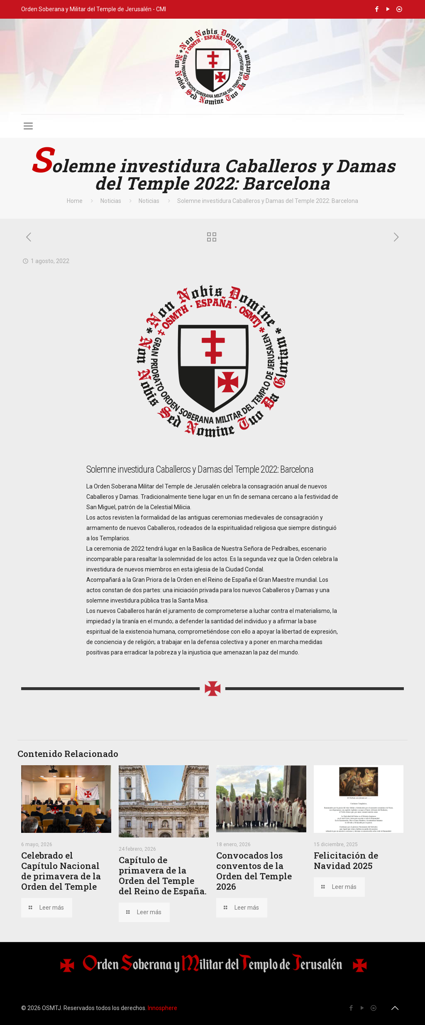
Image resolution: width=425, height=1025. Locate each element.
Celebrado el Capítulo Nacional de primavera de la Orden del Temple (61, 870)
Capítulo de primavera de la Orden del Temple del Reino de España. (163, 875)
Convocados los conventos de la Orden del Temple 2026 (254, 870)
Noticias (110, 201)
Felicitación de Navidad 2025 (346, 860)
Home (75, 201)
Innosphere (162, 1008)
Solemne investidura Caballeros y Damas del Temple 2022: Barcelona (267, 201)
